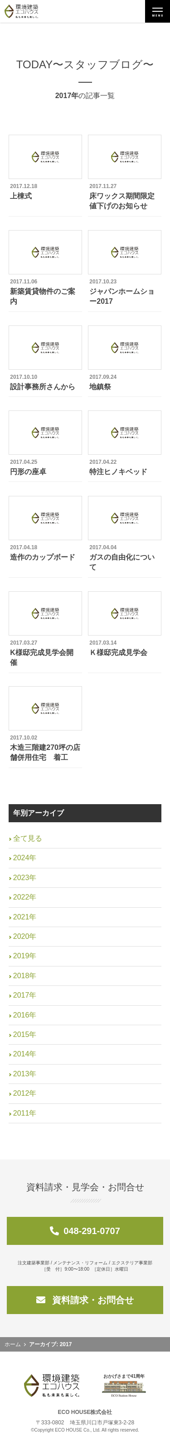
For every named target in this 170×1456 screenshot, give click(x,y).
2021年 (25, 917)
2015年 (25, 1034)
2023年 (25, 877)
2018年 (25, 976)
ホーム (13, 1344)
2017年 (25, 995)
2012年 (25, 1093)
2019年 (25, 956)
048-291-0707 (85, 1231)
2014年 (25, 1054)
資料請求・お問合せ (85, 1300)
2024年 (25, 858)
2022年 (25, 897)
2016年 (25, 1015)
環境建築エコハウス (21, 11)
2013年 (25, 1074)
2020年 (25, 936)
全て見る (27, 838)
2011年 (25, 1113)
